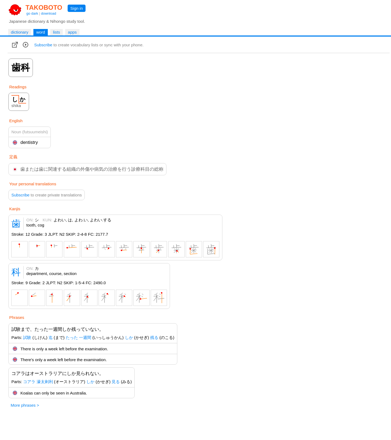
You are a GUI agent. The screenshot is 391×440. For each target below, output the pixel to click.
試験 (27, 337)
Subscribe (43, 45)
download (48, 13)
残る (154, 337)
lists (56, 32)
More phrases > (25, 405)
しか (129, 337)
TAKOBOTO (44, 7)
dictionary (19, 32)
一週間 (85, 337)
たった (72, 337)
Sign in (76, 8)
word (40, 32)
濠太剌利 (45, 381)
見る (116, 381)
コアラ (29, 381)
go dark (32, 13)
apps (72, 32)
